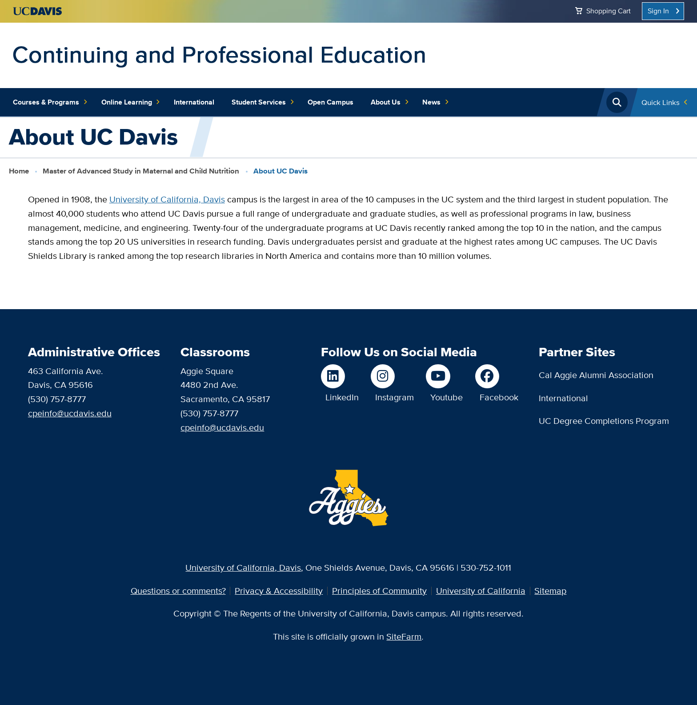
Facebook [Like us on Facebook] (499, 397)
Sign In (658, 11)
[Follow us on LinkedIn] (340, 376)
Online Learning (131, 102)
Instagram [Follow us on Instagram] (394, 397)
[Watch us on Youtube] (444, 376)
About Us (390, 102)
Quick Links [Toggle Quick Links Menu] (660, 102)
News (435, 102)
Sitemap (550, 590)
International (194, 102)
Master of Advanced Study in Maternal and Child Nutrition (141, 171)
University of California (480, 590)
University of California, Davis (167, 199)
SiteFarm (403, 636)
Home (19, 171)
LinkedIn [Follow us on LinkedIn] (342, 397)
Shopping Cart (608, 11)
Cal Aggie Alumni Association (596, 375)
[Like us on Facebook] (496, 376)
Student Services (263, 102)
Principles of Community (379, 590)
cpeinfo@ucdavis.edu (70, 413)
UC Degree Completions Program (604, 421)
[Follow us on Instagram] (392, 376)
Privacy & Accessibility (279, 590)
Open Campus (330, 102)
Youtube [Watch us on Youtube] (446, 397)
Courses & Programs (50, 102)
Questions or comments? (178, 590)
